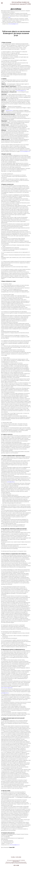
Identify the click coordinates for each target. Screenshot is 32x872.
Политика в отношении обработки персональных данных (16, 862)
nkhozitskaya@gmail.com (13, 23)
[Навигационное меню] (2, 3)
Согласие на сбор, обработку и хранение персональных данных (16, 863)
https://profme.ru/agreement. (7, 687)
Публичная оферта (16, 861)
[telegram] (14, 865)
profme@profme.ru (11, 482)
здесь (9, 17)
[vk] (16, 865)
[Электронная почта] (18, 865)
